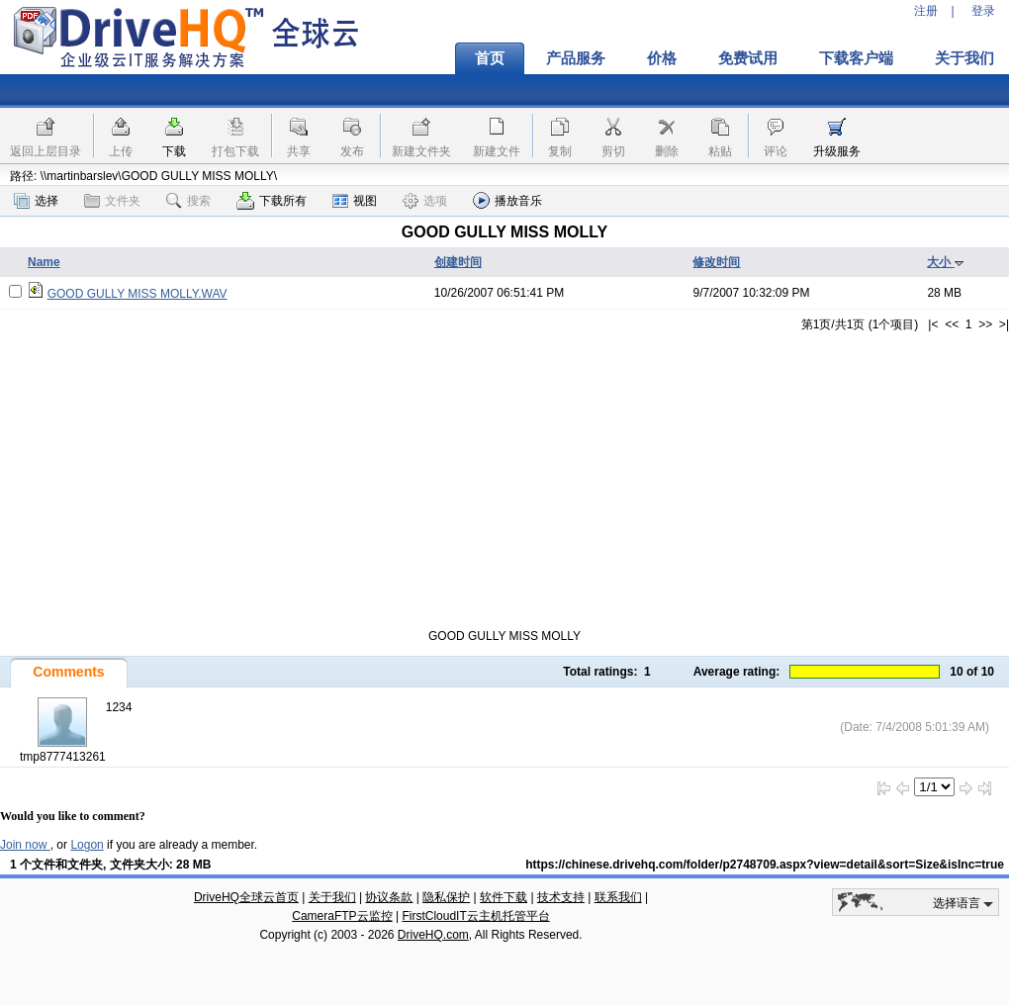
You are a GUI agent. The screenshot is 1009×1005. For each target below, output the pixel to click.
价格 (662, 58)
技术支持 (561, 897)
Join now (25, 845)
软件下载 (503, 897)
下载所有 (271, 201)
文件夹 (112, 201)
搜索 (188, 201)
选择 (36, 201)
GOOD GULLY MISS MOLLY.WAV (137, 294)
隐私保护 (446, 897)
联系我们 (618, 897)
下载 (174, 151)
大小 (945, 262)
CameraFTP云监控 (342, 916)
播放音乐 (507, 200)
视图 (354, 201)
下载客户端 (856, 58)
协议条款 (389, 897)
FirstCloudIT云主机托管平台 (475, 916)
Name (44, 262)
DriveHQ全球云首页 (246, 897)
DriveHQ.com (433, 935)
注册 (926, 11)
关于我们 (332, 897)
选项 (425, 201)
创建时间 (458, 262)
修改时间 (716, 262)
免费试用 (748, 58)
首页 (489, 58)
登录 (983, 11)
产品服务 (575, 58)
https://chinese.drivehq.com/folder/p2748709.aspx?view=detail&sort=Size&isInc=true (764, 864)
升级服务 (837, 151)
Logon (86, 845)
